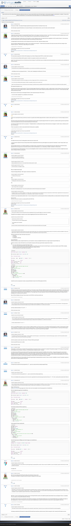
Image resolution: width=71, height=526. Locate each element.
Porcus (5, 64)
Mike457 (5, 54)
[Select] (14, 250)
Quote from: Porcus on (17, 315)
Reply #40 (12, 362)
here (53, 15)
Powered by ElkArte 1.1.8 (3, 524)
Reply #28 (12, 64)
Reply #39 (12, 347)
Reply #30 (12, 104)
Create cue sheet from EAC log (24, 516)
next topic (68, 20)
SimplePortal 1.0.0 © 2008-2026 (12, 524)
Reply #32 (12, 136)
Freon (5, 504)
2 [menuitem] (6, 514)
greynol (5, 33)
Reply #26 (12, 33)
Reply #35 (12, 288)
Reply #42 (12, 380)
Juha (5, 362)
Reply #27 (12, 54)
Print (68, 514)
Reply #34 (12, 208)
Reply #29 (12, 76)
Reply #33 (12, 153)
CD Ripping (17, 516)
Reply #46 (12, 504)
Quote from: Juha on (17, 372)
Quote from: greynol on (17, 161)
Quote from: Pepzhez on (17, 302)
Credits (7, 524)
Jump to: (63, 518)
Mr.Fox (5, 460)
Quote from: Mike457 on (17, 78)
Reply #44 (12, 473)
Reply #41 (12, 370)
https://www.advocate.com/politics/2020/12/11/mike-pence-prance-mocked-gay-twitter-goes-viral (24, 50)
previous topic (64, 20)
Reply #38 (12, 332)
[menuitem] (3, 18)
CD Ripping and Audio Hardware (8, 516)
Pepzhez (5, 288)
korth (5, 208)
